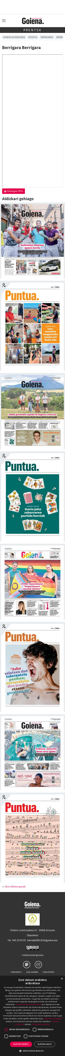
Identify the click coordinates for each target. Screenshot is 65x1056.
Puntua (32, 37)
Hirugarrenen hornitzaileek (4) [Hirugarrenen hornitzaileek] (28, 1004)
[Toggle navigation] (4, 20)
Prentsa (32, 30)
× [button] (62, 979)
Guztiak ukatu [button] (45, 1044)
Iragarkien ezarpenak (53, 1018)
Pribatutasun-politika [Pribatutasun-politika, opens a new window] (41, 1024)
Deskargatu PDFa (13, 191)
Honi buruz (16, 972)
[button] (32, 1051)
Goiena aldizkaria (14, 37)
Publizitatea (48, 972)
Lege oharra (32, 972)
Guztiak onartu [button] (21, 1044)
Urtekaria (47, 37)
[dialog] (32, 1016)
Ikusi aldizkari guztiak (15, 886)
